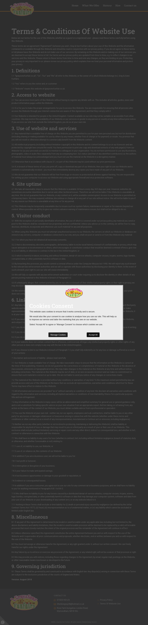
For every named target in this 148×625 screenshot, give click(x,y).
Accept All (93, 335)
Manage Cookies (58, 335)
